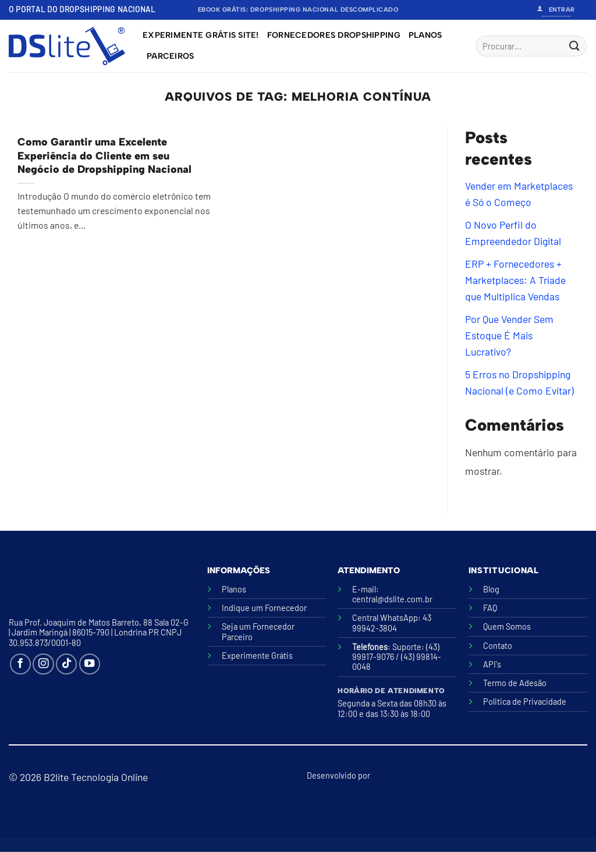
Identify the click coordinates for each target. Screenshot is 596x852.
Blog (491, 589)
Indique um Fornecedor (264, 608)
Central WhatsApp (385, 618)
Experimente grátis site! (201, 35)
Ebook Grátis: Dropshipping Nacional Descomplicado (298, 9)
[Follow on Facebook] (20, 664)
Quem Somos (507, 626)
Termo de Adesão (515, 683)
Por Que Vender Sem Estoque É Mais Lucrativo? (509, 335)
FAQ (490, 608)
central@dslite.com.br (392, 599)
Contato (497, 646)
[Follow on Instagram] (43, 664)
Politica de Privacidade (524, 702)
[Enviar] (574, 46)
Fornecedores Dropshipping (333, 35)
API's (492, 664)
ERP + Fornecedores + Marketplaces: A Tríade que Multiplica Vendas (515, 280)
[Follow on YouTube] (89, 664)
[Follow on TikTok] (66, 664)
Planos (425, 35)
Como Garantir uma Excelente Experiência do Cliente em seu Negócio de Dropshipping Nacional (104, 156)
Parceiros (170, 56)
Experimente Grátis (257, 656)
